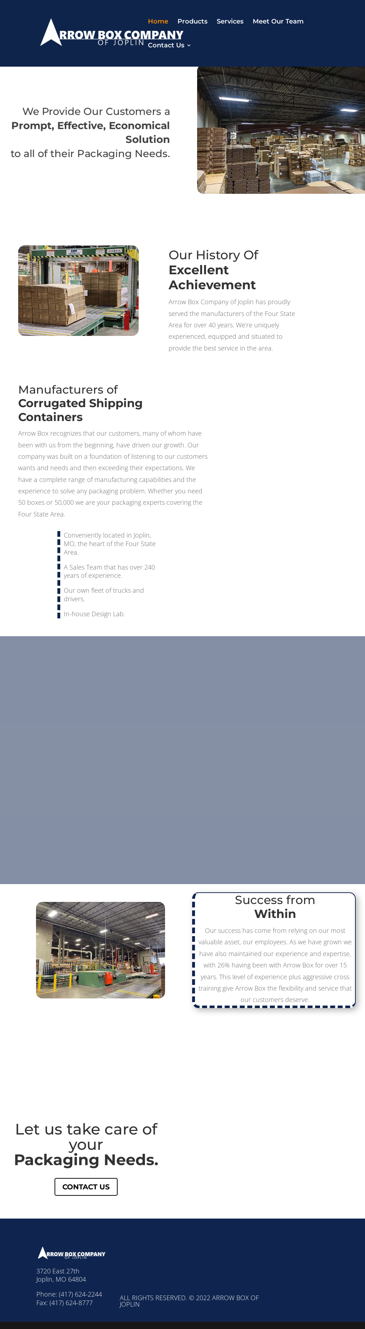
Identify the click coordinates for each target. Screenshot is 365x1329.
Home (158, 22)
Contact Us (166, 46)
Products (192, 22)
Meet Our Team (278, 22)
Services (230, 22)
